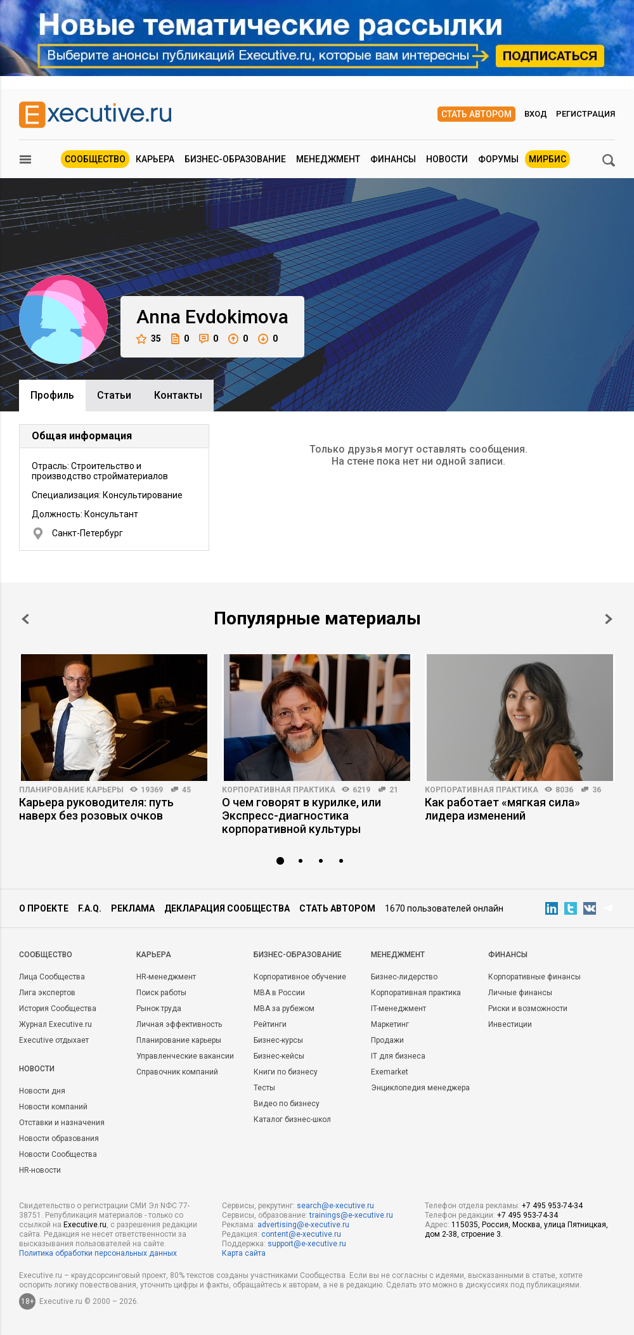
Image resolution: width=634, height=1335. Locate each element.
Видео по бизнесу (287, 1103)
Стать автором (476, 114)
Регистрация (585, 114)
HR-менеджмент (166, 976)
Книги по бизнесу (286, 1071)
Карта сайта (244, 1253)
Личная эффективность (179, 1024)
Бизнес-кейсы (279, 1056)
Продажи (387, 1040)
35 (148, 339)
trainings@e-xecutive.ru (351, 1215)
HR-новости (40, 1170)
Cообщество (45, 954)
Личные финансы (520, 992)
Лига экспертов (47, 992)
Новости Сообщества (58, 1154)
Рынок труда (158, 1008)
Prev (25, 619)
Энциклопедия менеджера (420, 1087)
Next (608, 619)
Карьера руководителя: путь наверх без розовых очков (96, 809)
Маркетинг (390, 1024)
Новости (447, 159)
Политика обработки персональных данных (98, 1253)
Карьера (155, 159)
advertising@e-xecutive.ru (303, 1224)
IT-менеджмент (398, 1008)
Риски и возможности (527, 1008)
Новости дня (42, 1091)
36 (596, 789)
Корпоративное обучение (300, 976)
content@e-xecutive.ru (301, 1234)
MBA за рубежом (284, 1008)
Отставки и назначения (62, 1122)
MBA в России (279, 992)
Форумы (498, 159)
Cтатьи (114, 395)
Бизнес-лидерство (404, 976)
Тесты (264, 1087)
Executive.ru (85, 1224)
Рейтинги (270, 1024)
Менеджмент (328, 159)
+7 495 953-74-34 (552, 1205)
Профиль (52, 395)
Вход (535, 114)
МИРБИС (547, 159)
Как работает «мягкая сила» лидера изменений (502, 809)
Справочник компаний (177, 1071)
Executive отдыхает (54, 1040)
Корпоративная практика (278, 789)
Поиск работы (161, 992)
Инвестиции (510, 1024)
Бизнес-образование (235, 159)
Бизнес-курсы (278, 1040)
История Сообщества (57, 1008)
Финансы (393, 159)
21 (393, 789)
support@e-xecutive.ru (307, 1243)
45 (186, 789)
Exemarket (389, 1071)
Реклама (133, 908)
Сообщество (95, 159)
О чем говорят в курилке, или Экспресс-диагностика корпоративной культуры (301, 815)
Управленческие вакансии (185, 1056)
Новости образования (59, 1138)
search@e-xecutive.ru (335, 1205)
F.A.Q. (89, 908)
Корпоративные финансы (534, 976)
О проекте (43, 908)
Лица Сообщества (52, 976)
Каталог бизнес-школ (292, 1119)
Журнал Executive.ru (55, 1024)
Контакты (178, 395)
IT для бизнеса (398, 1056)
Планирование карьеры (71, 789)
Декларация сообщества (227, 908)
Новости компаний (53, 1106)
